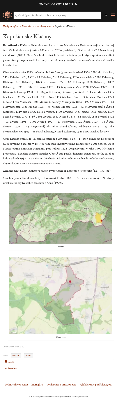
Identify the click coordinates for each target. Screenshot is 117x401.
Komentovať (11, 367)
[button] (106, 15)
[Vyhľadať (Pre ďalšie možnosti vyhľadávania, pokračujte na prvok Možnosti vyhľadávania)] (56, 15)
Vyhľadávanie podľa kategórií (95, 385)
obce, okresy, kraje (43, 26)
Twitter (28, 355)
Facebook (15, 355)
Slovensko (26, 26)
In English (37, 385)
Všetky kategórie (10, 26)
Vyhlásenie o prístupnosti (61, 385)
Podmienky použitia (16, 385)
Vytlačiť (9, 361)
